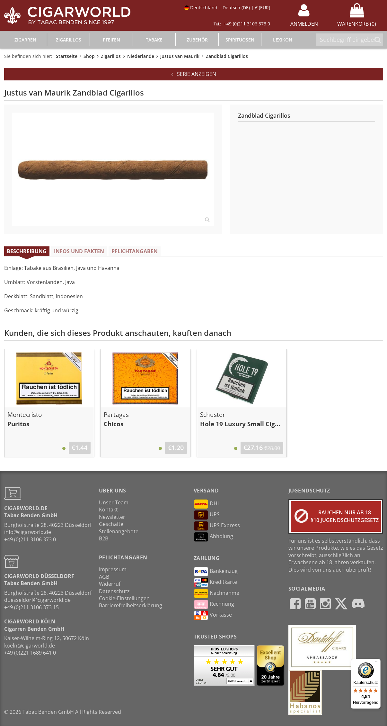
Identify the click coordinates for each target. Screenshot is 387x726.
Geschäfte (111, 524)
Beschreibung (27, 251)
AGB (104, 576)
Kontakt (108, 509)
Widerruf (109, 583)
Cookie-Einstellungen (124, 598)
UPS (207, 515)
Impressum (113, 569)
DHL (207, 504)
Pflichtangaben (134, 251)
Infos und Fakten (79, 251)
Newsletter (112, 516)
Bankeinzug (216, 571)
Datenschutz (114, 591)
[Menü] (377, 662)
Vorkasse (213, 615)
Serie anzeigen (193, 74)
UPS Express (217, 526)
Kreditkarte (215, 582)
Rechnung (214, 604)
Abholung (213, 537)
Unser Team (113, 502)
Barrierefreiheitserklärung (130, 605)
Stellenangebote (118, 531)
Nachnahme (216, 593)
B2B (103, 538)
